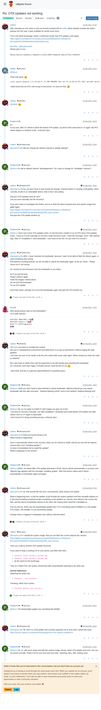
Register (8, 689)
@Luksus (21, 69)
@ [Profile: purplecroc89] (16, 148)
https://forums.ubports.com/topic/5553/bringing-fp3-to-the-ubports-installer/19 (41, 632)
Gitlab (64, 28)
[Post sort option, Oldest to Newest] (81, 18)
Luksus (13, 25)
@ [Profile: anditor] (14, 46)
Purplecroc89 (15, 121)
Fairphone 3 (8, 18)
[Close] (96, 666)
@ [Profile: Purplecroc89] (25, 46)
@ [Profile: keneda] (14, 347)
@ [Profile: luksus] (13, 72)
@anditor (21, 101)
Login (16, 689)
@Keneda (21, 344)
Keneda (13, 307)
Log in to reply (92, 18)
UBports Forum (23, 4)
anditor (13, 69)
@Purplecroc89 (23, 145)
